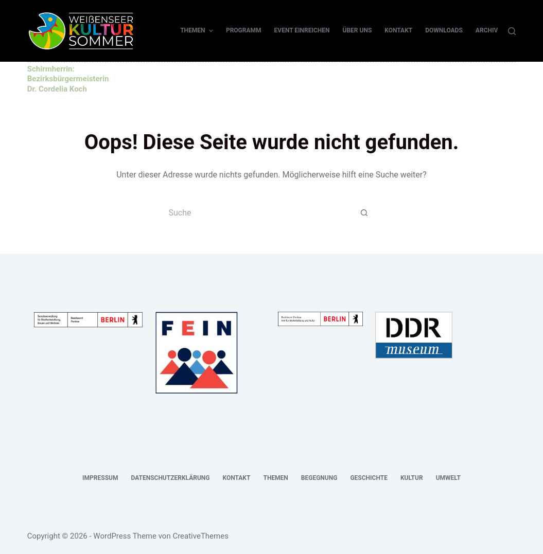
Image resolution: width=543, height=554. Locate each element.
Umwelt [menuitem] (448, 477)
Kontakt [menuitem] (398, 30)
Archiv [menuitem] (487, 30)
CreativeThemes (200, 536)
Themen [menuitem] (198, 30)
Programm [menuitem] (243, 30)
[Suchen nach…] (261, 213)
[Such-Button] (364, 213)
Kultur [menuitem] (411, 477)
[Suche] (512, 31)
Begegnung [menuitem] (319, 477)
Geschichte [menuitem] (369, 477)
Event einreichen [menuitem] (302, 30)
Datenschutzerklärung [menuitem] (170, 477)
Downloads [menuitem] (444, 30)
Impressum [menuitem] (100, 477)
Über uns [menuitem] (357, 30)
